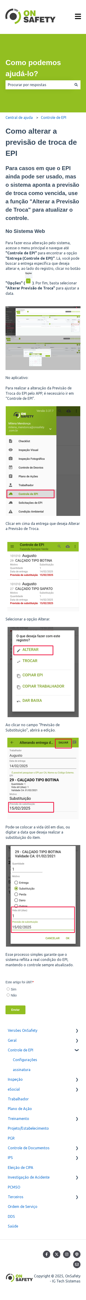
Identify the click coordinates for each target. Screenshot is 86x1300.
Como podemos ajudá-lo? (33, 68)
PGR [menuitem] (11, 1138)
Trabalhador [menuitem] (18, 1099)
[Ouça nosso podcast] (76, 1254)
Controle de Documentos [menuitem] (29, 1148)
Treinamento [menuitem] (18, 1118)
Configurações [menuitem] (25, 1060)
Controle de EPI (53, 117)
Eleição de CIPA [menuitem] (20, 1167)
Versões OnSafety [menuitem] (22, 1030)
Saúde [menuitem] (13, 1226)
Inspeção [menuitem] (15, 1079)
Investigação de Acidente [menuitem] (29, 1177)
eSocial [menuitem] (14, 1089)
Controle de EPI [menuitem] (20, 1050)
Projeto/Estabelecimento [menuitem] (28, 1128)
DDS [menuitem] (11, 1216)
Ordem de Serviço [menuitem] (22, 1206)
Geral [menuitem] (12, 1040)
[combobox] (39, 84)
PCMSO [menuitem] (14, 1187)
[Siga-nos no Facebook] (46, 1254)
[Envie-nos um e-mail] (76, 1264)
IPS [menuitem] (10, 1158)
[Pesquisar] (76, 84)
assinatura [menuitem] (22, 1070)
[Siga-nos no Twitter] (56, 1254)
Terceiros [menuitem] (15, 1197)
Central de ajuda (19, 117)
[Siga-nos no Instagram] (66, 1254)
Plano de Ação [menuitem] (20, 1109)
